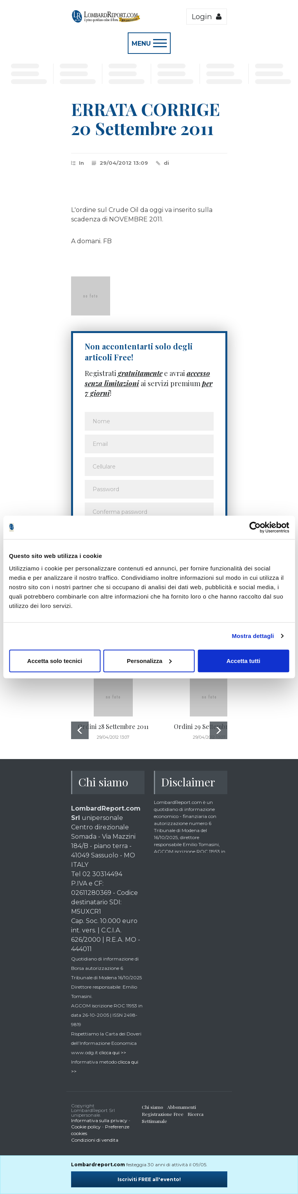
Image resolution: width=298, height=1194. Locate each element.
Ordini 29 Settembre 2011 (209, 726)
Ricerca (195, 1114)
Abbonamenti (181, 1107)
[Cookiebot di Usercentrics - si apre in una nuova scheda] (255, 527)
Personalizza (149, 660)
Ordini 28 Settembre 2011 (113, 726)
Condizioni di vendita (94, 1140)
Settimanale (154, 1121)
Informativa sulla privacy (99, 1120)
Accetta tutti (244, 660)
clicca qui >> (112, 1052)
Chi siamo (152, 1107)
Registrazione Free (163, 1114)
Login (206, 16)
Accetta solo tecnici (54, 660)
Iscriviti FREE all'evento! (149, 1179)
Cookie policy (86, 1127)
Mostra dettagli (253, 636)
